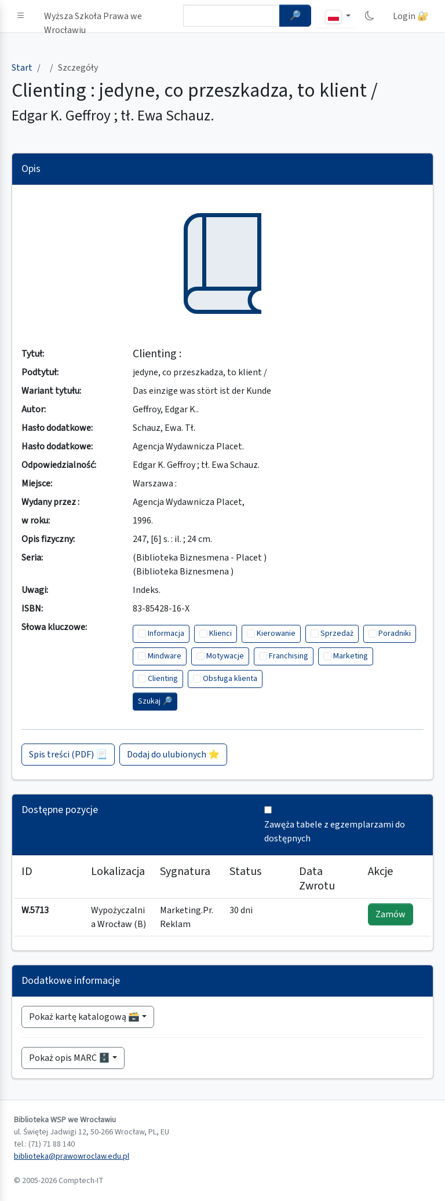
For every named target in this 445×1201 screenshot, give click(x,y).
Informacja (166, 633)
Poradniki (394, 633)
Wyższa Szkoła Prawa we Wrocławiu (93, 19)
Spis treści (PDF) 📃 (68, 754)
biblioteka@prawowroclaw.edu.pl (71, 1156)
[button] (21, 16)
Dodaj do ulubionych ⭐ (173, 754)
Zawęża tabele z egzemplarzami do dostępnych (334, 831)
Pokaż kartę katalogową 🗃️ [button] (84, 1016)
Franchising (288, 656)
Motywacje (225, 656)
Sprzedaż (336, 633)
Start (22, 67)
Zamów (390, 914)
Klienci (220, 633)
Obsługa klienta (230, 678)
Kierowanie (276, 633)
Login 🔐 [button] (411, 16)
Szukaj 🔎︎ (155, 701)
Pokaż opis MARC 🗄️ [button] (69, 1058)
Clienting (163, 678)
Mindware (164, 656)
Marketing (350, 656)
